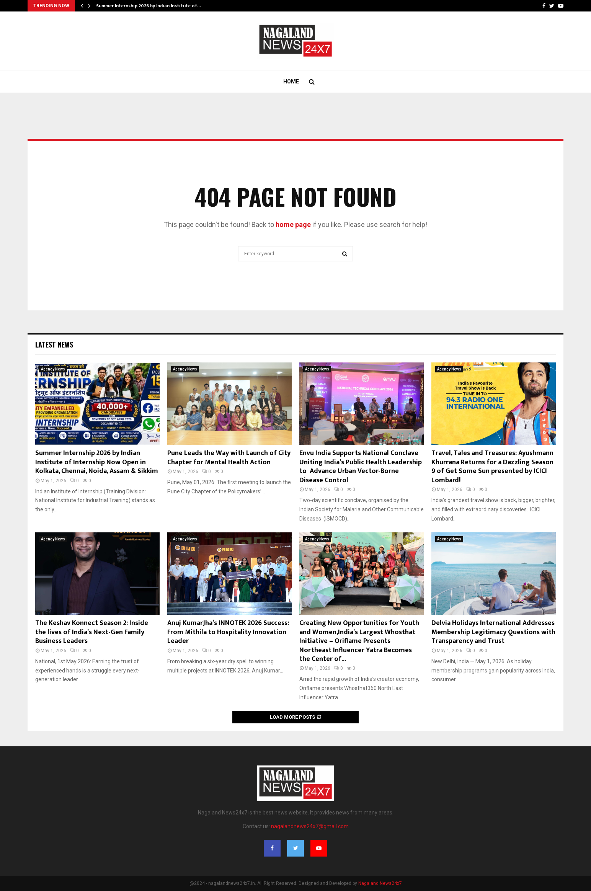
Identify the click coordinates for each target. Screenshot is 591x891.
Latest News (54, 344)
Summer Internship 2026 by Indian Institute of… (148, 6)
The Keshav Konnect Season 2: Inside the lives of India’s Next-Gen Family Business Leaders (91, 632)
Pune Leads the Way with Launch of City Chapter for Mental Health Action (229, 457)
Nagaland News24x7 (380, 883)
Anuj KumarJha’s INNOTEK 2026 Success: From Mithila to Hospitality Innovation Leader (228, 632)
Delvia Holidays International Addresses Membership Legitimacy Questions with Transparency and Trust (493, 632)
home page (293, 224)
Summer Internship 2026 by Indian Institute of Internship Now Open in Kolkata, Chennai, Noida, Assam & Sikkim (96, 462)
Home (291, 81)
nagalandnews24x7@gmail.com (310, 826)
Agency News (53, 369)
